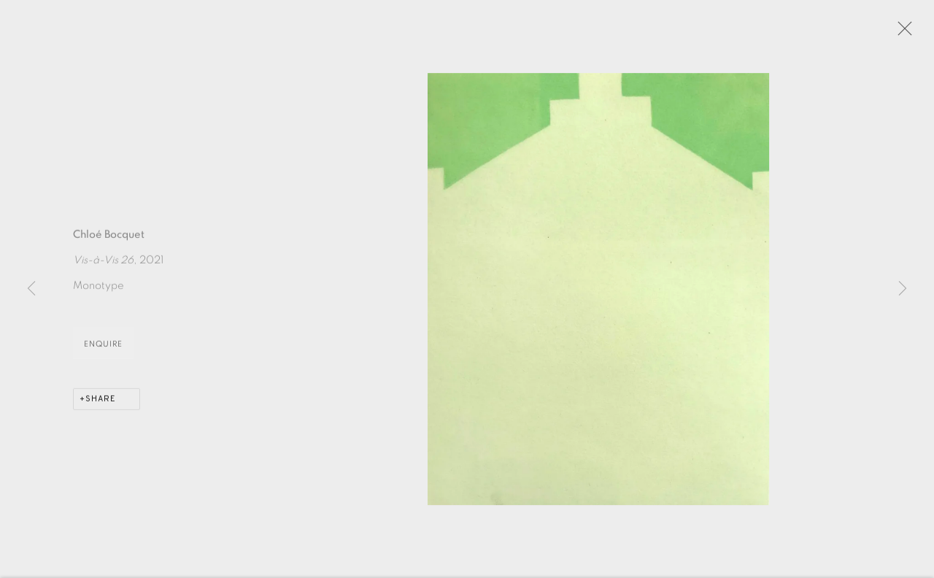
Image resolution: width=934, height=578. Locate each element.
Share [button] (100, 403)
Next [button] (902, 289)
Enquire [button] (103, 348)
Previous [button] (31, 289)
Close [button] (903, 33)
